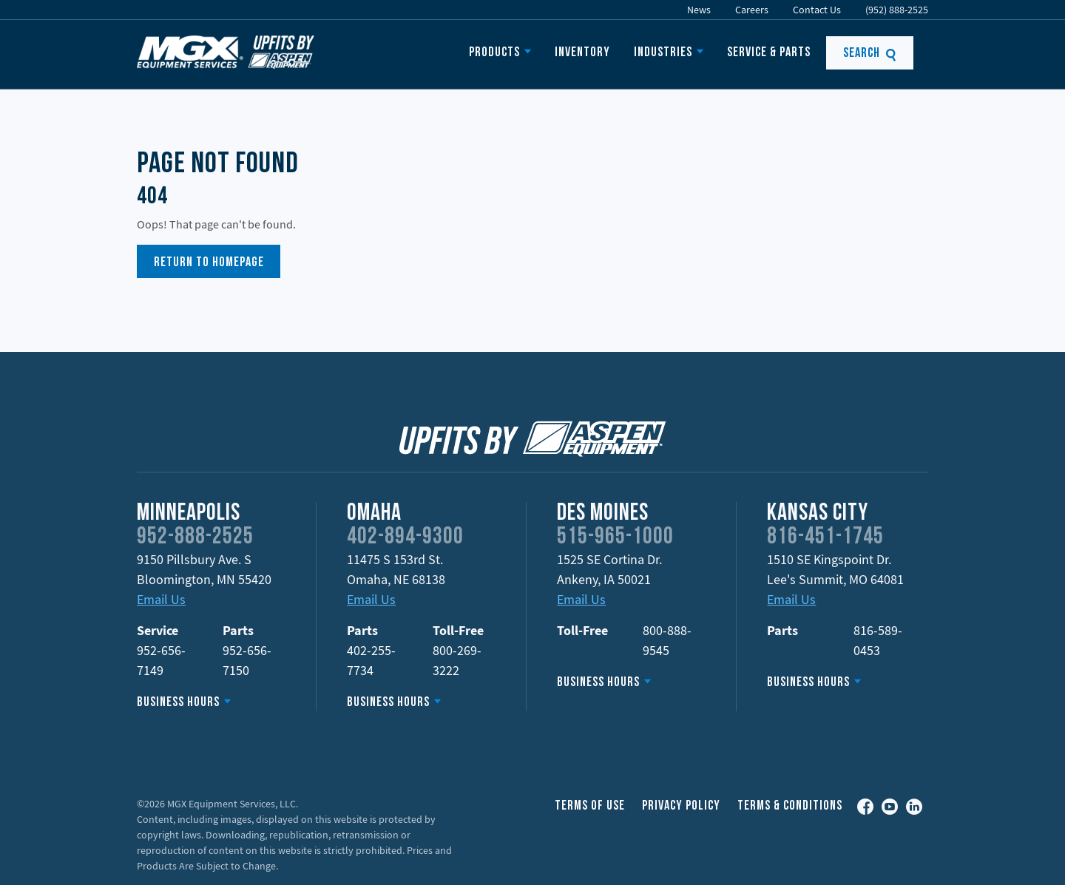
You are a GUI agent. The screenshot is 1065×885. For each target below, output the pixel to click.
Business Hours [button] (178, 703)
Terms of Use (590, 806)
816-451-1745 (825, 537)
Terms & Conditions (789, 806)
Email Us (161, 599)
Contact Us (817, 9)
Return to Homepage (209, 263)
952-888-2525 (195, 537)
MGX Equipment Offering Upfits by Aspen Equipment (225, 52)
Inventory (582, 53)
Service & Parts (769, 53)
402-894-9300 (405, 537)
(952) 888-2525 (896, 9)
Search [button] (870, 54)
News (699, 9)
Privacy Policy (681, 806)
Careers (751, 9)
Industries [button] (663, 53)
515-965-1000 (615, 537)
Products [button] (494, 53)
